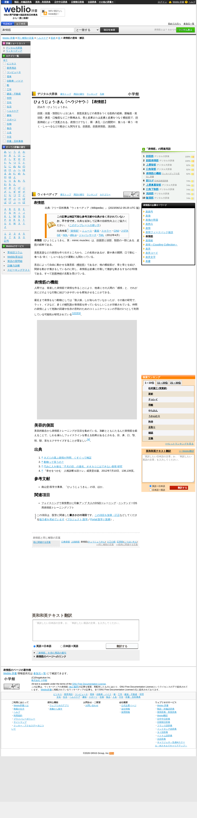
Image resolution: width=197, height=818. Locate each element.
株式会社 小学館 (39, 680)
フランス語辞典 (164, 725)
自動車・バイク (15, 81)
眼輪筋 (128, 113)
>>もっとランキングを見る (179, 443)
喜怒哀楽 (82, 113)
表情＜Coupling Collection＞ (162, 244)
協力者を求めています (51, 519)
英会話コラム (14, 252)
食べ (120, 122)
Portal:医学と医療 (100, 519)
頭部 (109, 240)
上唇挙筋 (151, 164)
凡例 (102, 94)
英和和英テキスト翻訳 (52, 615)
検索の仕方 (19, 709)
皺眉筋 (150, 197)
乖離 (150, 405)
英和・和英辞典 (42, 2)
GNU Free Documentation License (89, 684)
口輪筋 (56, 117)
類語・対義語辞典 (23, 2)
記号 (6, 241)
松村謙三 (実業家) (157, 388)
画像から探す (56, 709)
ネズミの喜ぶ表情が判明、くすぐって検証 (68, 457)
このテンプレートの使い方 (84, 225)
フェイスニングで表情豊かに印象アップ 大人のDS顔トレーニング (78, 503)
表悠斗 (149, 224)
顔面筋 (86, 126)
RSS (112, 753)
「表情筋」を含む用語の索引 (51, 652)
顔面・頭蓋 (43, 113)
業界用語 (11, 68)
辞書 (6, 2)
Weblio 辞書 (178, 2)
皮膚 (102, 117)
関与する (75, 126)
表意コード (152, 252)
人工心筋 (111, 542)
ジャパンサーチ (88, 235)
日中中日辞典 (60, 2)
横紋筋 (126, 117)
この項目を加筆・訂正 (107, 515)
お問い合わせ (91, 705)
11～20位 (162, 382)
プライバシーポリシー (24, 719)
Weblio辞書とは (21, 705)
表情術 (149, 240)
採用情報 (125, 712)
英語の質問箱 (14, 261)
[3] (79, 313)
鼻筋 (47, 117)
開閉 (110, 122)
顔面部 (100, 240)
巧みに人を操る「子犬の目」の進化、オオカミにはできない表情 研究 (83, 466)
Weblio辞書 (46, 689)
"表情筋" (74, 230)
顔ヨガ (150, 180)
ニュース (87, 230)
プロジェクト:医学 (77, 519)
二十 (67, 117)
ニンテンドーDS (127, 503)
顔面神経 (57, 273)
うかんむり (154, 416)
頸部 (55, 113)
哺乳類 (68, 304)
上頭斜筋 (75, 542)
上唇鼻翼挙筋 (153, 184)
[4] (88, 439)
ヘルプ (192, 2)
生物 (9, 124)
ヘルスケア (42, 38)
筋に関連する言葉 (42, 542)
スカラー (106, 230)
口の (105, 122)
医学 (54, 515)
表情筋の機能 (153, 173)
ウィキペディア (47, 194)
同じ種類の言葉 (25, 38)
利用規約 (18, 715)
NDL (65, 235)
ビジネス (11, 63)
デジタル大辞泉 (47, 93)
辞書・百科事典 (15, 141)
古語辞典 (92, 2)
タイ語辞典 (162, 732)
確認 (150, 432)
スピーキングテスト (18, 269)
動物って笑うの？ (54, 462)
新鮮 (150, 393)
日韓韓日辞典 (77, 2)
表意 (148, 248)
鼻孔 (97, 122)
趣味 (9, 115)
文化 (9, 102)
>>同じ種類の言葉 (105, 544)
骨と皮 (86, 117)
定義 (150, 438)
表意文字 (151, 257)
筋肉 (53, 38)
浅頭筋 (111, 126)
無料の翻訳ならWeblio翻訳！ (55, 12)
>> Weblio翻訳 (186, 451)
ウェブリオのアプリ (59, 705)
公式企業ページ (128, 705)
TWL (101, 235)
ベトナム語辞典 (164, 735)
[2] (76, 313)
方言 (9, 136)
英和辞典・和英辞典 (167, 712)
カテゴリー (105, 194)
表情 (96, 113)
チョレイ (153, 399)
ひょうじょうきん (96, 542)
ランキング (92, 94)
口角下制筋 (152, 189)
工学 (9, 89)
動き (62, 126)
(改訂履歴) (74, 687)
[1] (73, 313)
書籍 (96, 230)
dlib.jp (73, 235)
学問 (9, 98)
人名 (9, 132)
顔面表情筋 (99, 126)
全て (5, 60)
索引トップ (65, 94)
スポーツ (11, 119)
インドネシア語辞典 (167, 729)
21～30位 (175, 382)
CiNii (116, 230)
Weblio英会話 (15, 256)
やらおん (153, 410)
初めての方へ (174, 23)
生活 (9, 106)
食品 (9, 128)
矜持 (150, 421)
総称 (119, 113)
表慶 (148, 261)
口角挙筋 (65, 542)
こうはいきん (130, 542)
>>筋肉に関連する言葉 (127, 544)
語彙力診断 (13, 265)
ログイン (162, 2)
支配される (61, 122)
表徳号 (149, 211)
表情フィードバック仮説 (159, 232)
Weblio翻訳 (162, 715)
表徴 (148, 215)
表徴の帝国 (152, 219)
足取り (151, 427)
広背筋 (120, 542)
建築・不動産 (14, 93)
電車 (9, 76)
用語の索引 (79, 94)
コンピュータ (14, 72)
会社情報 (125, 709)
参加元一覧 (189, 23)
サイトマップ (20, 722)
